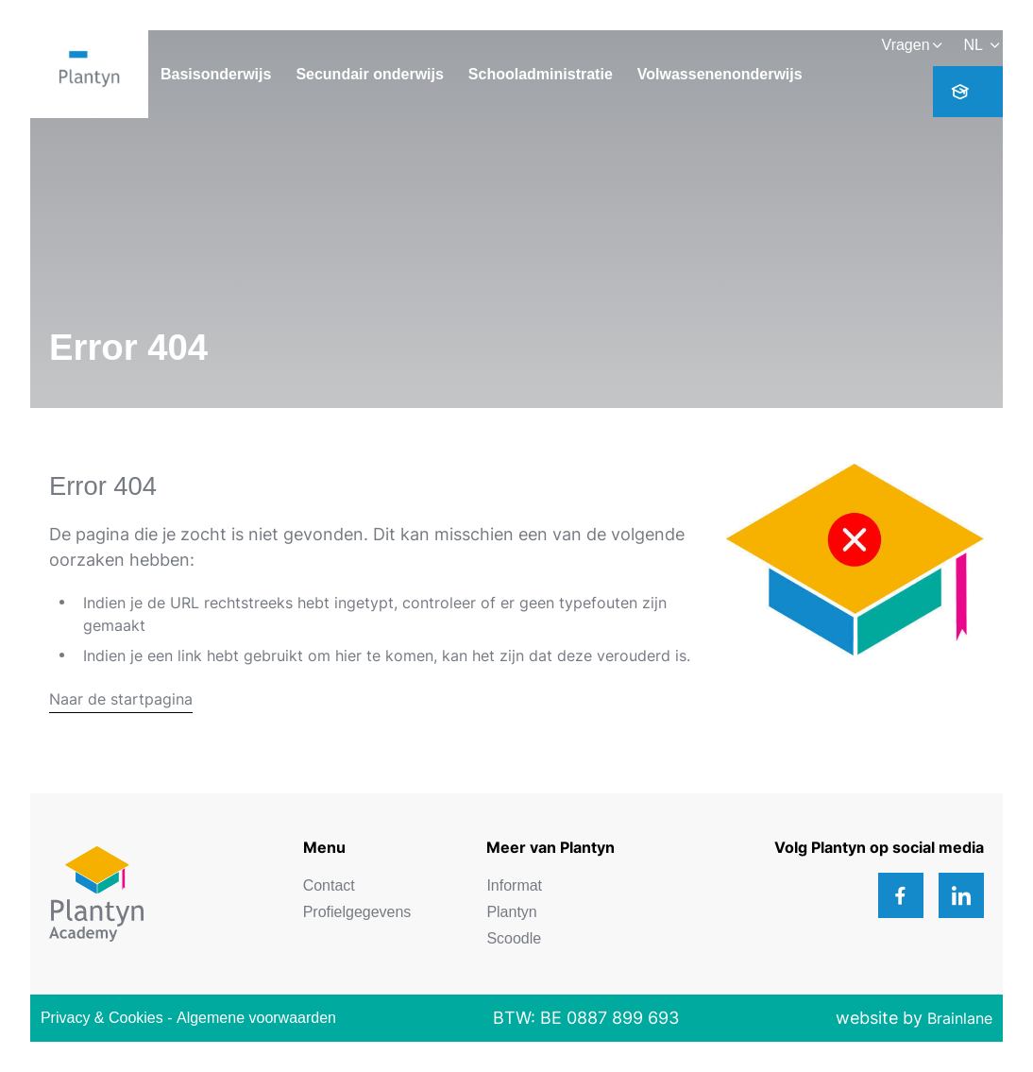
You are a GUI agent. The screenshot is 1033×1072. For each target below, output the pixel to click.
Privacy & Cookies (102, 1018)
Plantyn (511, 912)
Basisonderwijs (216, 74)
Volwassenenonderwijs (720, 74)
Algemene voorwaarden (256, 1018)
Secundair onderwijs (369, 74)
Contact (329, 885)
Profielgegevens (357, 912)
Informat (514, 885)
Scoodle (513, 938)
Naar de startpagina (121, 698)
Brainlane (959, 1018)
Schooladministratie (540, 74)
